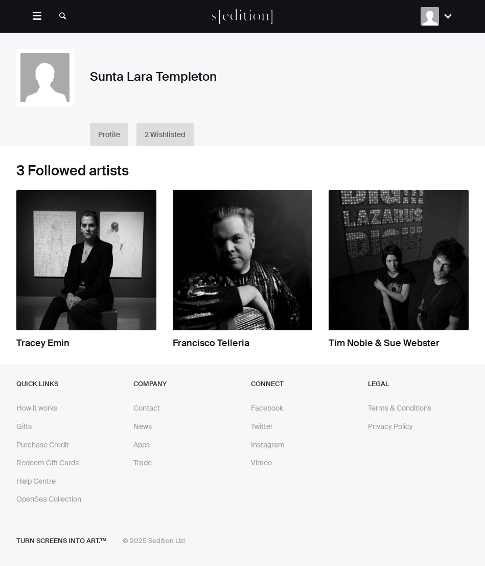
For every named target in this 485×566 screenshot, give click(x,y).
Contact (146, 408)
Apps (141, 444)
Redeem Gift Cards (47, 462)
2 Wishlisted (165, 134)
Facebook (267, 408)
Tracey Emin (43, 343)
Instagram (268, 444)
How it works (36, 408)
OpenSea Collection (48, 499)
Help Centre (36, 481)
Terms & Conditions (399, 408)
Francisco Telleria (211, 343)
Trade (142, 462)
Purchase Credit (42, 444)
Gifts (24, 426)
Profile (109, 134)
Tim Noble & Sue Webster (384, 343)
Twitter (262, 426)
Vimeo (261, 462)
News (142, 426)
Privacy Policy (390, 426)
